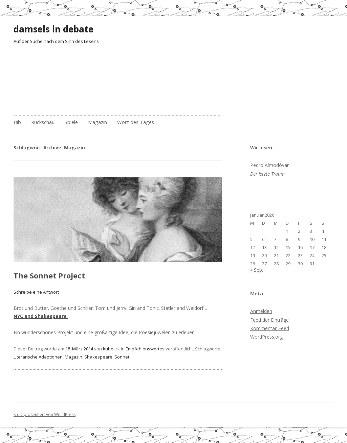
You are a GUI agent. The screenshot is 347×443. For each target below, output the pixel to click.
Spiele (71, 122)
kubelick (111, 349)
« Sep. (256, 270)
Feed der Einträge (269, 320)
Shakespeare (98, 357)
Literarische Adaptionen (38, 357)
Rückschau (43, 122)
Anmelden (261, 311)
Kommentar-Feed (269, 328)
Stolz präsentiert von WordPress (44, 414)
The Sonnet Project (49, 275)
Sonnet (121, 357)
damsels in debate (53, 29)
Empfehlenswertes (145, 349)
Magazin (97, 122)
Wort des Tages (135, 122)
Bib (17, 122)
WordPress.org (266, 337)
